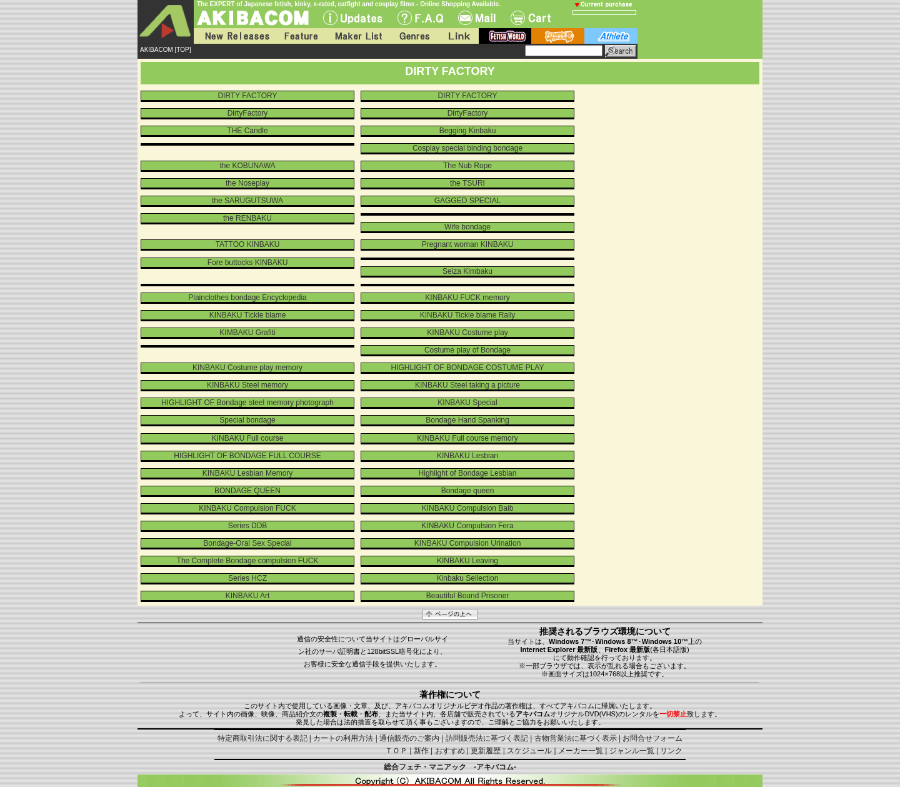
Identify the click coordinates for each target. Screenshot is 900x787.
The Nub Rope (467, 165)
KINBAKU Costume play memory (247, 367)
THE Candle (247, 130)
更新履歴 (486, 750)
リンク (671, 750)
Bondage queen (467, 490)
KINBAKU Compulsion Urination (467, 543)
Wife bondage (467, 227)
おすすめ (450, 750)
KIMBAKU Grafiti (247, 332)
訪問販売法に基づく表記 (487, 738)
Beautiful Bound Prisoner (467, 595)
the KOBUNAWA (247, 165)
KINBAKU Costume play (467, 332)
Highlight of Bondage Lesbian (468, 473)
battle (557, 36)
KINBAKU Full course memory (467, 438)
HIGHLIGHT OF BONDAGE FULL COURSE (247, 455)
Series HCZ (247, 578)
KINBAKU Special (467, 402)
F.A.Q (420, 18)
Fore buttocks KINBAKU (248, 262)
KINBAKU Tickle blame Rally (468, 315)
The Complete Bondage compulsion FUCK (248, 560)
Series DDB (248, 525)
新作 (421, 750)
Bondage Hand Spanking (467, 420)
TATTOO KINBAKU (248, 244)
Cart (530, 18)
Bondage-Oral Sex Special (247, 543)
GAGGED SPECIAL (467, 200)
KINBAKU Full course (248, 438)
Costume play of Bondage (467, 350)
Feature (300, 36)
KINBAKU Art (248, 595)
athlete (611, 36)
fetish (505, 36)
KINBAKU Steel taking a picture (467, 385)
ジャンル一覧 (631, 750)
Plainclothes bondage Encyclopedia (247, 297)
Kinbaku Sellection (468, 578)
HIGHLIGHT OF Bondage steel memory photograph (247, 402)
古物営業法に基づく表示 (575, 738)
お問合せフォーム (652, 738)
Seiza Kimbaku (467, 271)
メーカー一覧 (580, 750)
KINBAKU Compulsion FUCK (247, 508)
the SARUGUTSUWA (247, 200)
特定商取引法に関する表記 (263, 738)
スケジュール (529, 750)
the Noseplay (247, 183)
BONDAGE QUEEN (247, 490)
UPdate (352, 18)
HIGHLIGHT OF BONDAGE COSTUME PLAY (467, 367)
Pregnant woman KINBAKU (468, 244)
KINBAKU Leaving (467, 560)
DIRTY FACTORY (247, 95)
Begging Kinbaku (467, 130)
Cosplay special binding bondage (467, 148)
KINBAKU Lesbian (467, 455)
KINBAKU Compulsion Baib (468, 508)
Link (458, 36)
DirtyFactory (248, 113)
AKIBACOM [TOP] (165, 49)
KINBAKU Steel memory (247, 385)
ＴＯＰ (396, 750)
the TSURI (467, 183)
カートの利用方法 (343, 738)
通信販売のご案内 (409, 738)
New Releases (234, 36)
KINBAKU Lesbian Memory (247, 473)
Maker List (358, 36)
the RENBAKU (247, 218)
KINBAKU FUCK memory (467, 297)
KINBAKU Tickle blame (247, 315)
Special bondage (247, 420)
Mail (477, 18)
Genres (414, 36)
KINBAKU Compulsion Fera (467, 525)
